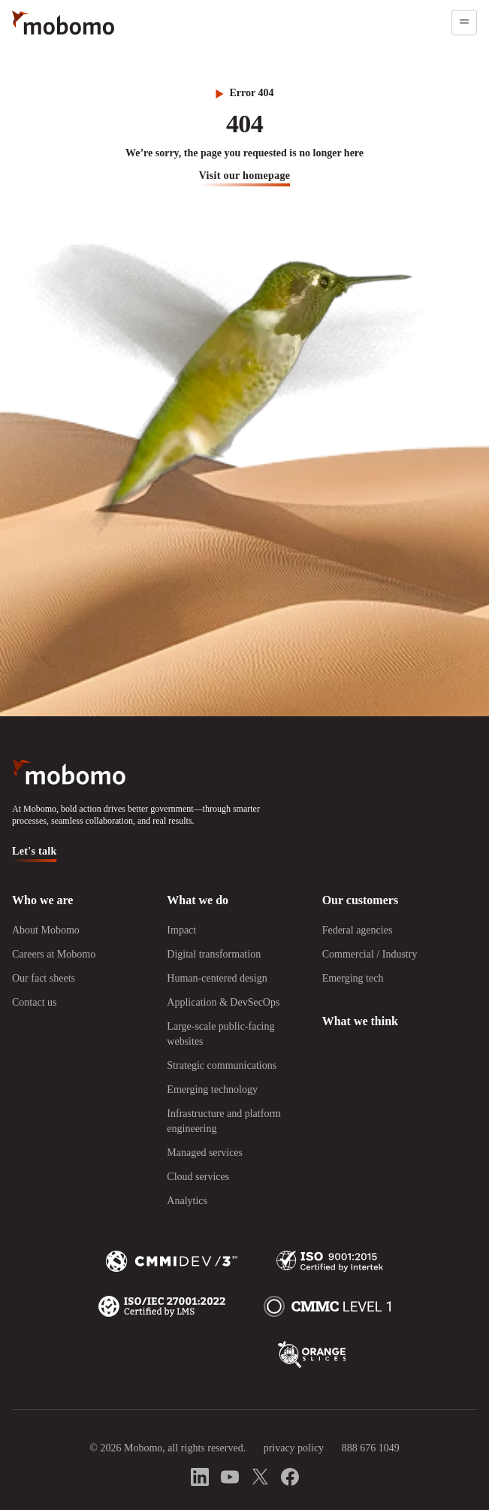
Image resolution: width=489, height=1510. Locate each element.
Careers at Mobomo (53, 954)
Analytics (187, 1200)
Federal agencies (357, 930)
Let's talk (34, 851)
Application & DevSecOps (223, 1002)
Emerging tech (353, 978)
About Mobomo (46, 930)
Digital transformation (214, 954)
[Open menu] (464, 22)
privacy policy (294, 1448)
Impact (181, 930)
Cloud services (198, 1176)
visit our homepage (245, 175)
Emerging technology (212, 1089)
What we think (360, 1021)
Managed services (205, 1152)
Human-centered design (217, 978)
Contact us (34, 1002)
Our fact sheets (43, 978)
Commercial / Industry (370, 954)
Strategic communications (221, 1065)
